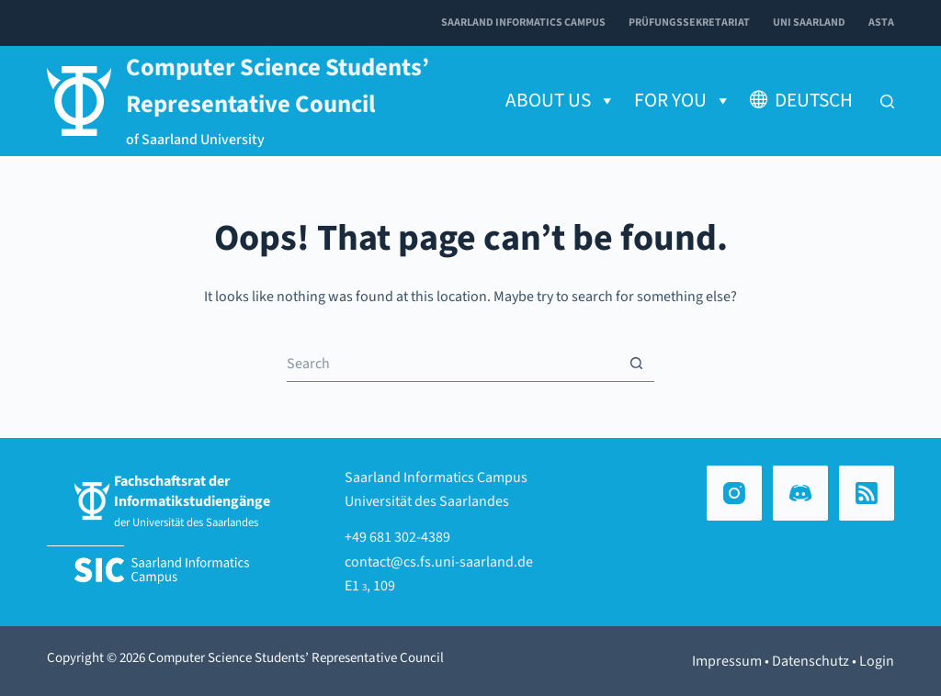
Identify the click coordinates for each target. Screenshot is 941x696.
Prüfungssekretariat (689, 22)
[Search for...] (452, 363)
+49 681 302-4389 (397, 537)
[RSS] (866, 493)
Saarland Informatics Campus (523, 22)
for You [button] (682, 101)
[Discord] (800, 493)
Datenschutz (810, 661)
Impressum (727, 661)
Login (876, 661)
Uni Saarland (809, 22)
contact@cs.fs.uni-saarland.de (439, 562)
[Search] (887, 101)
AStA (881, 22)
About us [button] (560, 101)
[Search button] (636, 363)
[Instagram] (734, 493)
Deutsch (814, 100)
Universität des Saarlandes (427, 501)
